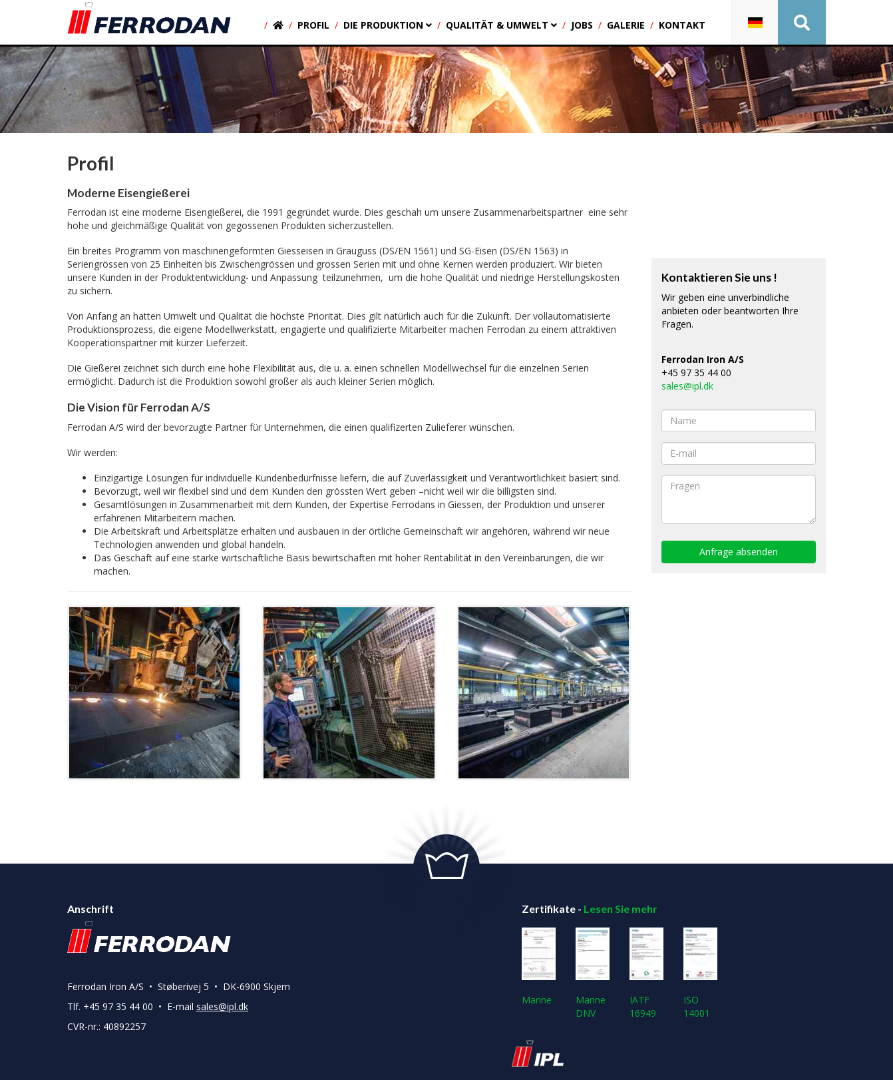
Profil (313, 25)
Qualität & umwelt (501, 25)
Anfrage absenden (738, 551)
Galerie (626, 25)
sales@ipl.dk (687, 386)
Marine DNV (593, 973)
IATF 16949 (646, 973)
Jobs (582, 25)
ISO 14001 (700, 973)
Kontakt (682, 25)
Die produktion (387, 25)
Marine (539, 967)
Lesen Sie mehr (620, 908)
